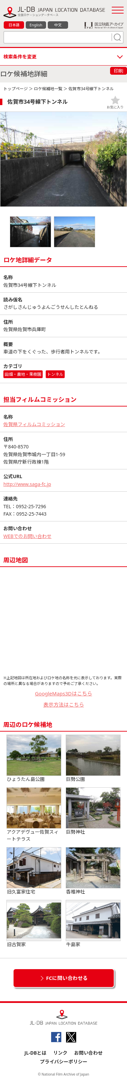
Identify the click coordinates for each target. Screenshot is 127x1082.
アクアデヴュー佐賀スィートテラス (34, 815)
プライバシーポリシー (63, 1061)
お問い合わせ (88, 1053)
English (35, 24)
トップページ (15, 89)
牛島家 (93, 924)
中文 (58, 24)
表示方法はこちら (63, 704)
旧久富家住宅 (34, 871)
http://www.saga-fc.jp (27, 484)
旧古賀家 (34, 924)
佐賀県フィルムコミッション (34, 424)
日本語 (14, 24)
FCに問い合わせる (67, 978)
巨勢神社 (93, 811)
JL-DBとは (35, 1053)
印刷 (118, 71)
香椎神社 (93, 871)
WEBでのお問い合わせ (27, 536)
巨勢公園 (93, 758)
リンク (60, 1053)
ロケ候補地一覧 (48, 89)
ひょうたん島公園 (34, 758)
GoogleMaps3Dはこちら (63, 693)
